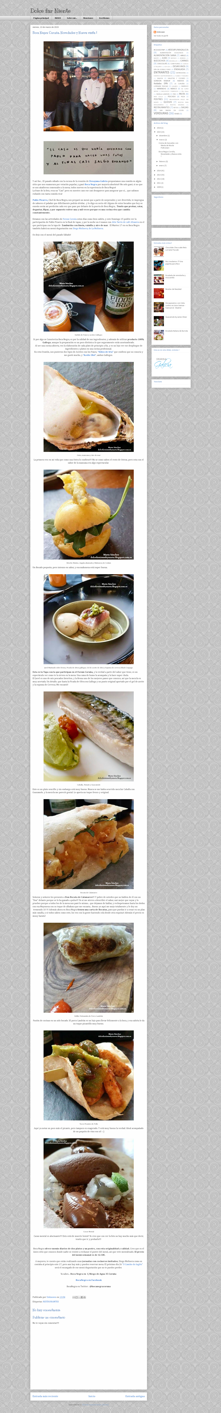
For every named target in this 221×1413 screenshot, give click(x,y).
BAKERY (156, 58)
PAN (174, 94)
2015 (159, 132)
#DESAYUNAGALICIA (178, 50)
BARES (164, 58)
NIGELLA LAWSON (163, 94)
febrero (162, 162)
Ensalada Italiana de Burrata (176, 331)
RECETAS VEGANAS (177, 105)
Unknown (161, 32)
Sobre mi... (72, 18)
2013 (159, 175)
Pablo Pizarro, (40, 200)
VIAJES (176, 114)
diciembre (163, 136)
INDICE (58, 18)
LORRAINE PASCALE (161, 86)
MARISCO (184, 86)
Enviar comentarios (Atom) (95, 1405)
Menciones (88, 18)
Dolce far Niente (50, 10)
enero (161, 166)
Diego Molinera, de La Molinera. (88, 228)
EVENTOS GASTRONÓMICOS (163, 76)
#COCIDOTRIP (159, 50)
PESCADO (172, 97)
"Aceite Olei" (89, 355)
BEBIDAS (183, 58)
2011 (159, 183)
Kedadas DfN (161, 83)
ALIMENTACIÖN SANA (165, 55)
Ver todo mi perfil (161, 36)
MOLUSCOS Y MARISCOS (169, 91)
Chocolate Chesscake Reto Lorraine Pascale (176, 249)
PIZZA (183, 97)
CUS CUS (167, 66)
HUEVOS (180, 81)
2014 (159, 171)
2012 (159, 179)
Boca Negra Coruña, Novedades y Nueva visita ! (170, 154)
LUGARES (175, 86)
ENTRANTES (161, 72)
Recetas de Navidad (173, 289)
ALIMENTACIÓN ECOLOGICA (171, 53)
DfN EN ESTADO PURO (162, 69)
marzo (162, 140)
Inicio (92, 1396)
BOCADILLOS (173, 61)
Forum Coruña (69, 219)
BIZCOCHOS (159, 61)
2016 (159, 128)
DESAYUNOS (179, 66)
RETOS (176, 108)
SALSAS (184, 107)
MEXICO (174, 89)
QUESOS (168, 102)
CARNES (184, 61)
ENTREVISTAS (181, 73)
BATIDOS (174, 58)
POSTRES (158, 99)
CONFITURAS (175, 64)
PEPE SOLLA (158, 97)
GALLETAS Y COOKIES (176, 78)
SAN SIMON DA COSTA (172, 110)
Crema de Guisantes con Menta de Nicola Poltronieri (168, 145)
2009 (159, 187)
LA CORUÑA (179, 84)
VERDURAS (161, 113)
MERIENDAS (161, 89)
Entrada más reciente (45, 1396)
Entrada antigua (135, 1396)
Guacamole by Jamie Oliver (176, 317)
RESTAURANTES (51, 1302)
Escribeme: (104, 18)
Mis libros (185, 91)
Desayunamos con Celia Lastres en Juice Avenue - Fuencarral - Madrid (175, 305)
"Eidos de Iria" (105, 352)
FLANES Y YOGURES (181, 76)
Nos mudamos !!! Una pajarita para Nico (174, 263)
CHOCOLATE (162, 64)
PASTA (182, 94)
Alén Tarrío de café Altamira (125, 222)
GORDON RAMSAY (162, 81)
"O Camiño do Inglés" (132, 1264)
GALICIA (160, 78)
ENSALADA (179, 69)
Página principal (41, 18)
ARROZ (183, 56)
